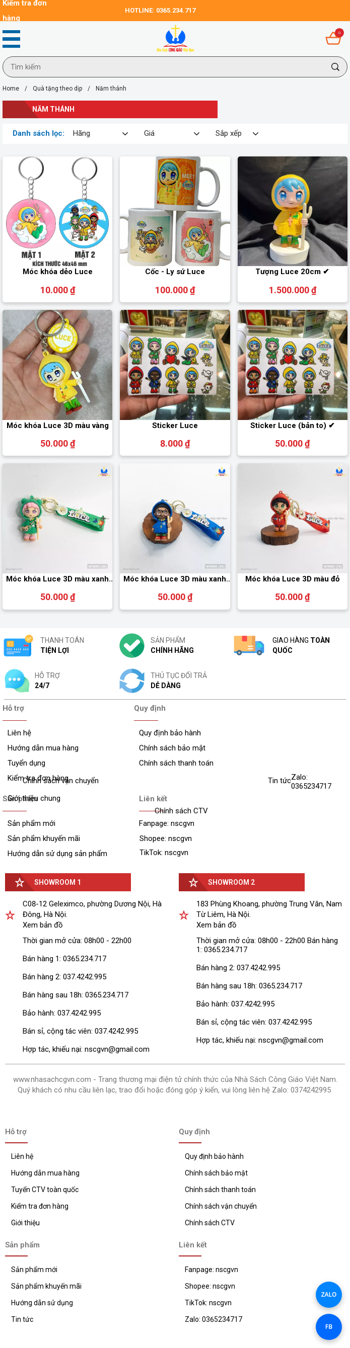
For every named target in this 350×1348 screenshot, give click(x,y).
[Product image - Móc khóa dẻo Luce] (57, 211)
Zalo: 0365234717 (213, 1319)
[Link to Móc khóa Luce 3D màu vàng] (57, 426)
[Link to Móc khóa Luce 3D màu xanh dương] (175, 579)
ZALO (329, 1294)
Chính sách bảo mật (216, 1173)
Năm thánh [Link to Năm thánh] (111, 88)
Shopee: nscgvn (210, 1286)
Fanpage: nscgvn (211, 1270)
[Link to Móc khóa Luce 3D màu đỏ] (292, 579)
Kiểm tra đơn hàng (39, 1206)
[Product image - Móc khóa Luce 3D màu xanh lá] (57, 518)
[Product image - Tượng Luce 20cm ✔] (292, 211)
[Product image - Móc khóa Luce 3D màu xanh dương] (175, 518)
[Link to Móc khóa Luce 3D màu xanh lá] (57, 579)
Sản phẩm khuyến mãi (46, 1286)
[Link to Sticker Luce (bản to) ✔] (292, 426)
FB (328, 1326)
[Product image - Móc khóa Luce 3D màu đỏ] (292, 518)
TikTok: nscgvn (208, 1303)
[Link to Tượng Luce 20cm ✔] (292, 272)
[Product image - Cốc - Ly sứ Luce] (175, 211)
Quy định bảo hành (214, 1156)
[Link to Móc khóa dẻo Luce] (57, 272)
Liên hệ (22, 1156)
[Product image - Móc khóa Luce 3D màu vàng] (57, 364)
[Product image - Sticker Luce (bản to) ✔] (292, 364)
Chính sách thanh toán (220, 1190)
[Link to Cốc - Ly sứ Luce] (175, 272)
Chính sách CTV (210, 1223)
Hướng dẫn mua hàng (45, 1173)
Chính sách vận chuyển (221, 1206)
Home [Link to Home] (18, 88)
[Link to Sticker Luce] (175, 426)
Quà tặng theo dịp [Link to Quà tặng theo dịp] (64, 88)
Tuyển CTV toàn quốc (45, 1190)
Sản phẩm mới (34, 1270)
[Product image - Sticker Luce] (175, 364)
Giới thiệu (25, 1223)
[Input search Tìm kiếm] (163, 67)
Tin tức (22, 1319)
